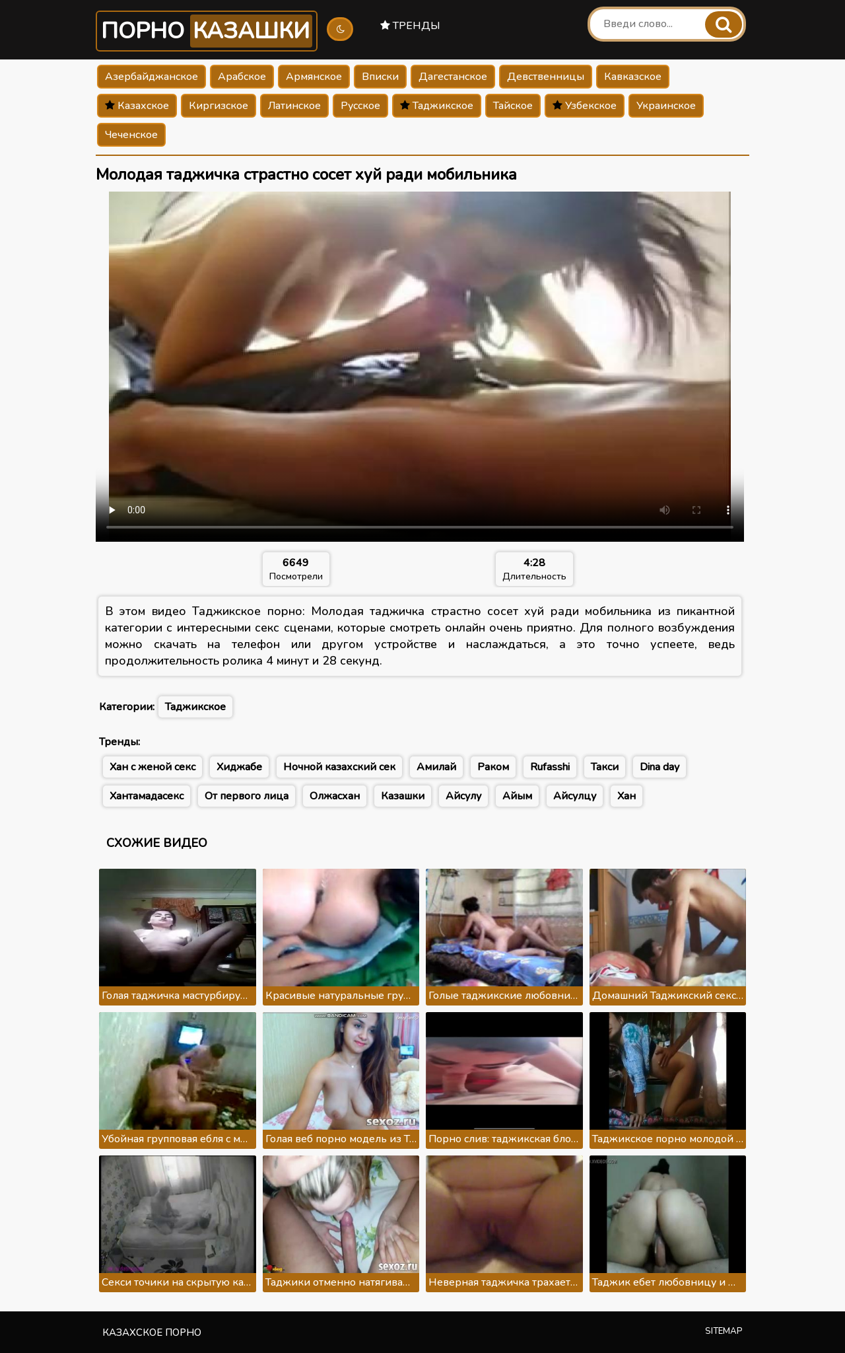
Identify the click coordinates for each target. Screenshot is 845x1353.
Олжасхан (335, 796)
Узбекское (585, 105)
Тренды (410, 25)
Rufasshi (550, 767)
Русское (360, 105)
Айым (517, 796)
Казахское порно (151, 1332)
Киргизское (218, 105)
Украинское (666, 105)
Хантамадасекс (147, 796)
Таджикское (436, 105)
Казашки (402, 796)
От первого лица (246, 796)
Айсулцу (574, 796)
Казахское (137, 105)
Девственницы (545, 76)
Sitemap (724, 1331)
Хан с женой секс (152, 767)
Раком (493, 767)
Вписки (380, 76)
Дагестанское (453, 76)
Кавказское (632, 76)
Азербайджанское (151, 76)
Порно (206, 31)
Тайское (513, 105)
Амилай (436, 767)
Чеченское (131, 135)
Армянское (314, 76)
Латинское (294, 105)
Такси (605, 767)
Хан (626, 796)
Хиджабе (239, 767)
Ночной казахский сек (339, 767)
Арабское (242, 76)
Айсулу (463, 796)
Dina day (659, 767)
